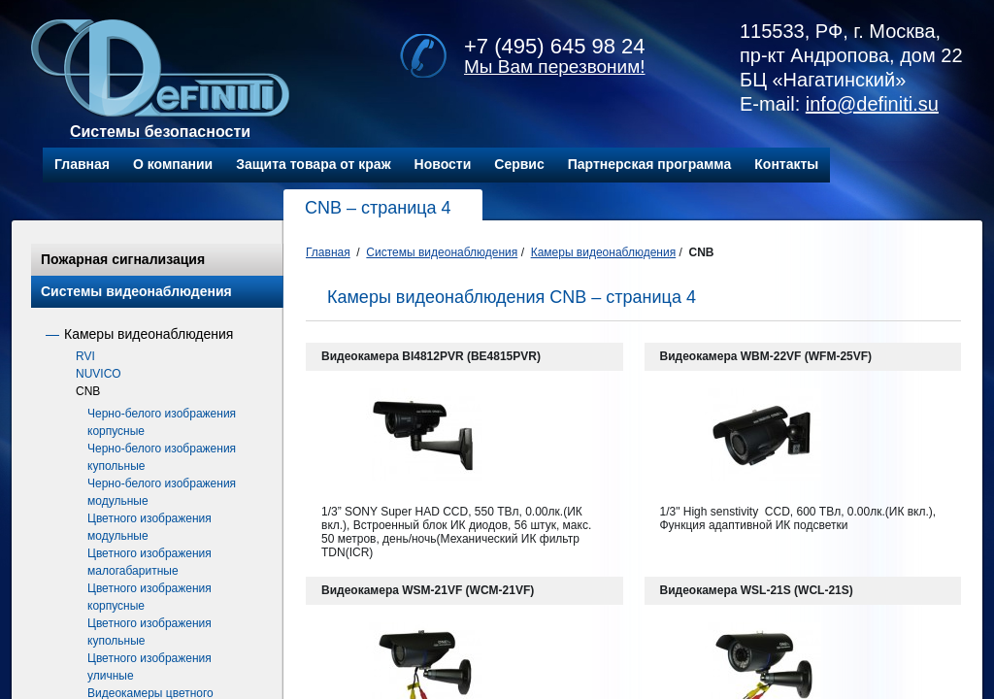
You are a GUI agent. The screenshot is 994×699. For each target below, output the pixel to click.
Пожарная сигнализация (123, 259)
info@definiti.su (872, 104)
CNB (88, 391)
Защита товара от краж (313, 164)
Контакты (786, 164)
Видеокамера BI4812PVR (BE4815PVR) (431, 356)
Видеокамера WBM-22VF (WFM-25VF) (766, 356)
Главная (82, 164)
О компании (173, 164)
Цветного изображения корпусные (149, 597)
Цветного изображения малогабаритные (149, 562)
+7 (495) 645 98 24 (555, 46)
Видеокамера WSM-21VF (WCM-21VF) (427, 590)
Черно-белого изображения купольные (161, 457)
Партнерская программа (650, 164)
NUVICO (98, 374)
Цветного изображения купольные (149, 632)
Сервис (519, 164)
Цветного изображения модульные (149, 527)
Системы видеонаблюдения (136, 291)
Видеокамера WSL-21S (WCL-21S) (756, 590)
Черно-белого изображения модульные (161, 492)
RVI (85, 356)
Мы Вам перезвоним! (555, 66)
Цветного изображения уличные (149, 666)
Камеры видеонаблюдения (148, 334)
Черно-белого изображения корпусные (161, 422)
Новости (443, 164)
